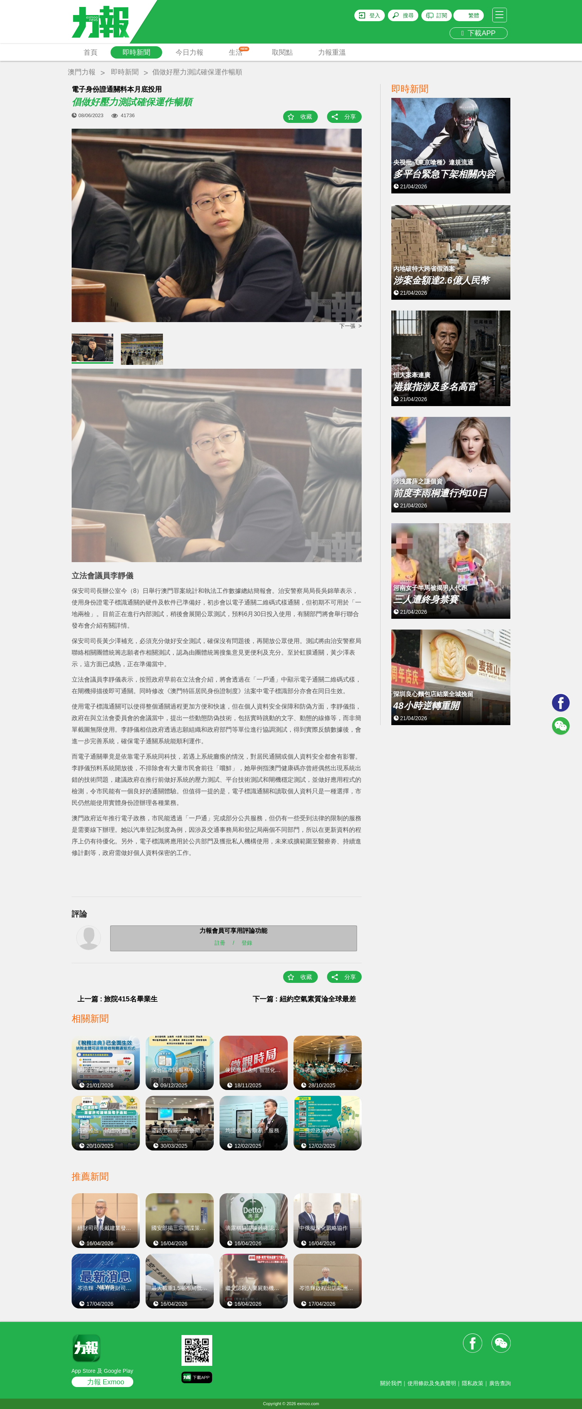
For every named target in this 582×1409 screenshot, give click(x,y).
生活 (239, 51)
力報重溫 (332, 52)
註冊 (220, 943)
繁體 (473, 15)
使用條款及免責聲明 (432, 1383)
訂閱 (441, 15)
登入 (374, 15)
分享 (350, 116)
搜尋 (408, 15)
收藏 (306, 116)
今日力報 (189, 52)
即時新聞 (136, 52)
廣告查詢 (500, 1383)
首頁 (90, 52)
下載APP (478, 33)
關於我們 (391, 1383)
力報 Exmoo (105, 1382)
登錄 (247, 943)
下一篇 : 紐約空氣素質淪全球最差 (304, 999)
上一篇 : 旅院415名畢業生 (117, 999)
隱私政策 (472, 1383)
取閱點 (282, 52)
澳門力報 (82, 72)
